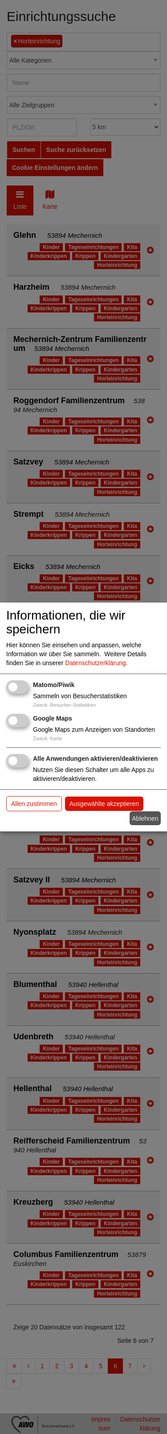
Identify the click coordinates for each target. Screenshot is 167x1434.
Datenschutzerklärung (95, 662)
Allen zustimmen (34, 803)
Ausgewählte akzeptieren (104, 803)
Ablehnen (145, 818)
